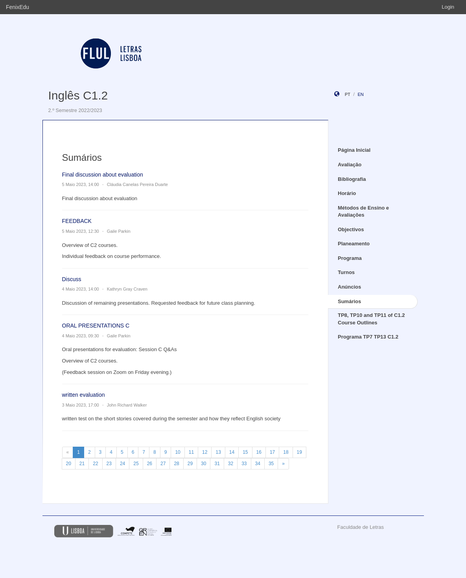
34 (257, 463)
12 (204, 452)
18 (285, 452)
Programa (350, 258)
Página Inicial (354, 150)
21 (82, 463)
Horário (347, 193)
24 (122, 463)
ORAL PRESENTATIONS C (96, 325)
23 (109, 463)
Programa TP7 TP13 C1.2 (368, 337)
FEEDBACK (77, 221)
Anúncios (349, 287)
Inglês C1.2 (78, 95)
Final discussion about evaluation (102, 174)
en (360, 94)
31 (216, 463)
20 (68, 463)
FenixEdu (17, 7)
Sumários (349, 301)
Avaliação (349, 165)
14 (231, 452)
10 (177, 452)
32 (230, 463)
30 (203, 463)
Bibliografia (352, 179)
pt (347, 94)
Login (448, 7)
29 (190, 463)
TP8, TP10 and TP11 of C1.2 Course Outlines (371, 319)
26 (149, 463)
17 (272, 452)
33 (244, 463)
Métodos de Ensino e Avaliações (363, 211)
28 (176, 463)
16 (259, 452)
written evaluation (83, 395)
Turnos (346, 272)
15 (245, 452)
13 (218, 452)
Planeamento (354, 244)
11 (191, 452)
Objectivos (351, 229)
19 (299, 452)
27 (163, 463)
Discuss (71, 279)
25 (135, 463)
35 (271, 463)
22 (95, 463)
